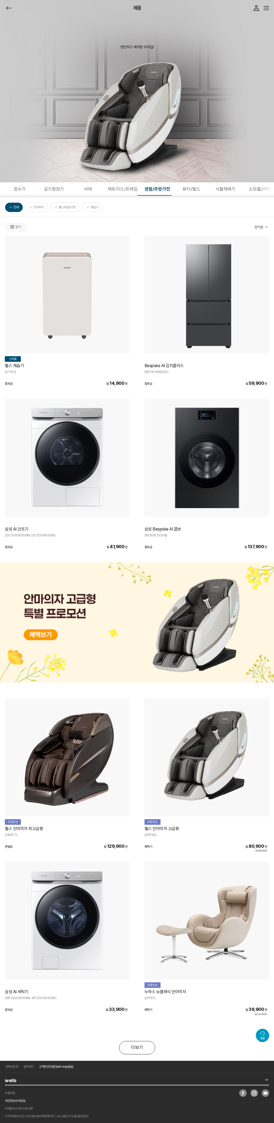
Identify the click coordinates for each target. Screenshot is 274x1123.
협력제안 (29, 1067)
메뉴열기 (266, 8)
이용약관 (10, 1093)
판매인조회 (12, 1067)
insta (254, 1093)
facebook (243, 1093)
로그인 (256, 8)
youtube (265, 1093)
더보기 (137, 1047)
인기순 (258, 227)
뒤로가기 (9, 8)
